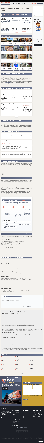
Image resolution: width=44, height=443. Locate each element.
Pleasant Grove (24, 437)
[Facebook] (19, 431)
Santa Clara (21, 438)
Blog (18, 432)
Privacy (20, 432)
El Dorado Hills (32, 363)
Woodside (39, 438)
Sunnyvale (27, 438)
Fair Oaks (3, 365)
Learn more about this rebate (5, 137)
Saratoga (23, 438)
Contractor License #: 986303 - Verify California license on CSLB (5, 24)
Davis (30, 361)
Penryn (22, 437)
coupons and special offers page (7, 82)
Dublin (2, 363)
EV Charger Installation (25, 417)
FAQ (34, 15)
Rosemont (4, 438)
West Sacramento (32, 438)
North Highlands (8, 437)
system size (19, 236)
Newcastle (2, 437)
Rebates (35, 13)
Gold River (17, 368)
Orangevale (11, 437)
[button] (38, 45)
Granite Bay (31, 368)
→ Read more (2, 99)
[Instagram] (23, 431)
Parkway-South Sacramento (18, 437)
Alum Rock (17, 356)
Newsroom (16, 432)
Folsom (31, 365)
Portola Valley (29, 437)
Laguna (31, 369)
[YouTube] (25, 431)
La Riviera (17, 369)
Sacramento (34, 412)
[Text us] (32, 3)
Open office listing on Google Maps (27, 306)
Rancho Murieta (36, 437)
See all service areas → (35, 420)
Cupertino (17, 361)
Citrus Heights (31, 360)
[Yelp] (21, 431)
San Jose (39, 412)
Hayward (3, 369)
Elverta (17, 364)
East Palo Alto (17, 363)
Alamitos (3, 356)
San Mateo (17, 438)
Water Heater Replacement (26, 413)
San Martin (14, 438)
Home (1, 6)
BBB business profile (14, 23)
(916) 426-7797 (13, 32)
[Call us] (35, 3)
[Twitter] (17, 431)
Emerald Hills (31, 364)
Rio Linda (41, 437)
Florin (16, 365)
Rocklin (34, 415)
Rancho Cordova (35, 414)
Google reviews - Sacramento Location (16, 24)
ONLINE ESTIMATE (40, 3)
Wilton (34, 438)
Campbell (3, 360)
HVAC (23, 416)
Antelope (31, 356)
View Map (17, 32)
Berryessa (3, 359)
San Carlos (10, 438)
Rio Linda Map (35, 14)
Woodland (37, 438)
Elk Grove (3, 364)
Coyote (2, 361)
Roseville (39, 413)
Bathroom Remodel (25, 412)
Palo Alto (34, 413)
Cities (3, 6)
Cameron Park (31, 359)
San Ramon (19, 438)
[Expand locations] (22, 373)
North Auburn (5, 437)
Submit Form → (25, 399)
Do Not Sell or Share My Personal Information (25, 432)
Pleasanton (27, 437)
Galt (2, 368)
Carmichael (17, 360)
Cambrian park (17, 359)
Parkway (15, 437)
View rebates (24, 31)
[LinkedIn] (27, 431)
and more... (24, 420)
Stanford (25, 438)
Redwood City (39, 437)
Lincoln (39, 415)
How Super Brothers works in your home (26, 23)
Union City (29, 438)
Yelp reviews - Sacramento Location (16, 25)
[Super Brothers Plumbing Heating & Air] (5, 3)
